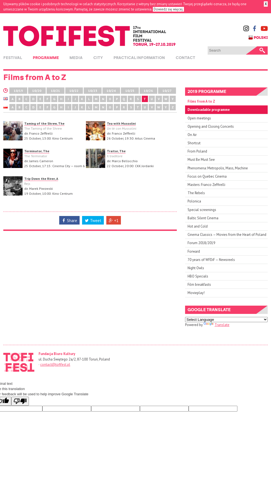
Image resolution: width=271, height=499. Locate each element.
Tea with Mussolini (121, 123)
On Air (192, 134)
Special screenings (202, 209)
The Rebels (196, 193)
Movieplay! (196, 292)
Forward (194, 251)
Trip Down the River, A (41, 179)
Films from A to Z (201, 101)
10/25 (129, 91)
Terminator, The (36, 151)
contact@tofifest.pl (55, 364)
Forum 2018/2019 (201, 243)
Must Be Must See (201, 159)
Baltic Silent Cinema (203, 218)
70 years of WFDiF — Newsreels (211, 259)
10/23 (92, 91)
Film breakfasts (199, 284)
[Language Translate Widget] (226, 319)
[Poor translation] (20, 401)
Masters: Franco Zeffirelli (206, 184)
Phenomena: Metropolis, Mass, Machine (218, 168)
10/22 (73, 91)
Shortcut (194, 143)
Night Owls (196, 268)
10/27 (167, 91)
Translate (216, 324)
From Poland (197, 151)
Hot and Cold (198, 226)
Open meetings (199, 118)
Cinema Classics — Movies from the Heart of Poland (227, 234)
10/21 (55, 91)
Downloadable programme (209, 109)
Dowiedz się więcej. (168, 9)
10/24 (111, 91)
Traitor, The (116, 151)
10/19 (18, 91)
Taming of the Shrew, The (44, 123)
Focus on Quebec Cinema (207, 176)
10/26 (148, 91)
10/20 (36, 91)
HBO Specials (198, 276)
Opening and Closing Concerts (211, 126)
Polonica (194, 201)
